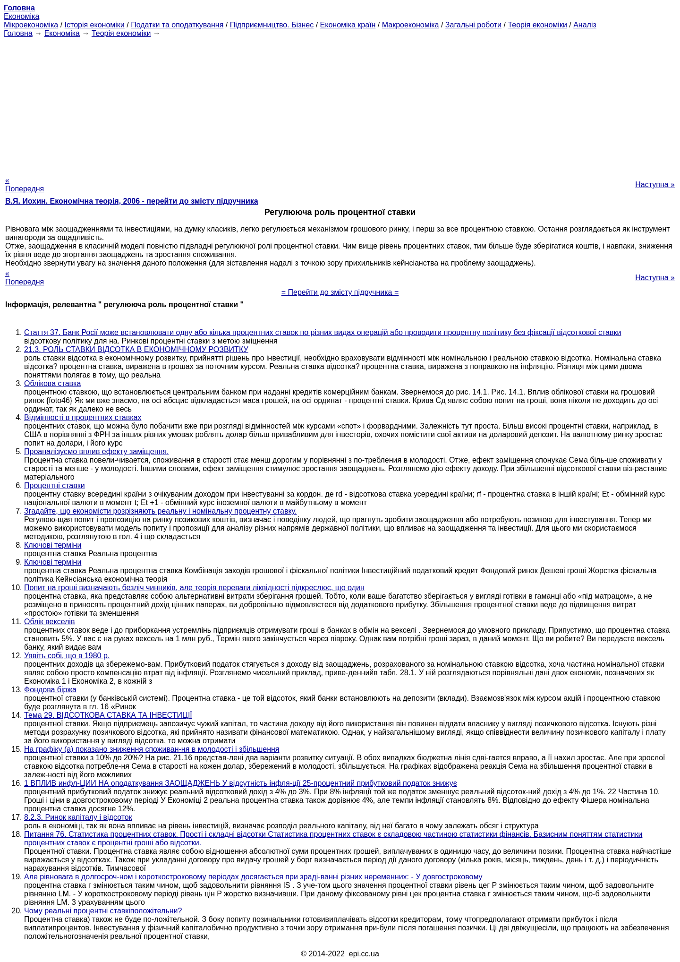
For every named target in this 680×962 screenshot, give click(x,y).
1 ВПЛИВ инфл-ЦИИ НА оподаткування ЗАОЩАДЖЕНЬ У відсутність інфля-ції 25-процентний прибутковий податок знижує (240, 783)
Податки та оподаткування (177, 25)
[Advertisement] (340, 104)
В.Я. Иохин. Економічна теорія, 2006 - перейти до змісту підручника (131, 201)
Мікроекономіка (31, 25)
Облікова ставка (52, 383)
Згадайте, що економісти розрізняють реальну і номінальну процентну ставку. (160, 511)
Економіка (21, 16)
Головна (18, 33)
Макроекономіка (410, 25)
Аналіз (584, 25)
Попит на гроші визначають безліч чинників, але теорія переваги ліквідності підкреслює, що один (194, 588)
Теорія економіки (537, 25)
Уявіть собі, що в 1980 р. (67, 656)
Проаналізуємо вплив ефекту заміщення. (96, 451)
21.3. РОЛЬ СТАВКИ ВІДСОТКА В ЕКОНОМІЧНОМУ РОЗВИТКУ (136, 349)
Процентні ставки (54, 485)
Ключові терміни (52, 545)
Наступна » (655, 184)
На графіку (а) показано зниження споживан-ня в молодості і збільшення (152, 749)
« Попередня (24, 184)
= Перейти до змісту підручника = (340, 292)
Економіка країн (348, 25)
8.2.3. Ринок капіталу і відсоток (78, 817)
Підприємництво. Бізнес (272, 25)
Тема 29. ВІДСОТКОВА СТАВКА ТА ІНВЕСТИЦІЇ (108, 715)
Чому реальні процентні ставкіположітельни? (103, 911)
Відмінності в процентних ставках (82, 417)
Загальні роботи (473, 25)
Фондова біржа (50, 690)
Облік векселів (49, 622)
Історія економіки (95, 25)
